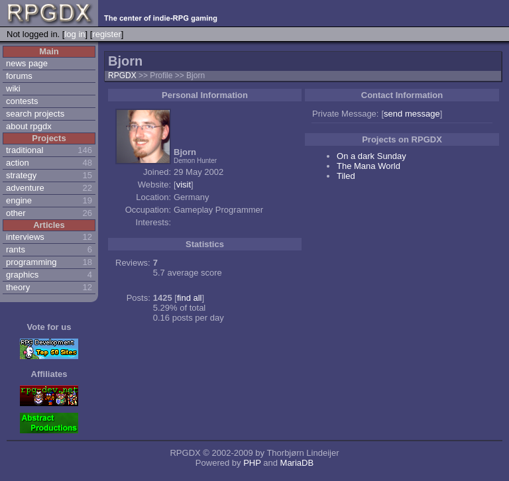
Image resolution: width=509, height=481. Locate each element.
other (16, 213)
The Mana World (368, 166)
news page (27, 63)
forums (19, 76)
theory (18, 287)
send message (412, 114)
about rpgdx (29, 126)
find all (189, 298)
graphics (22, 275)
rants (15, 249)
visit (183, 184)
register (106, 34)
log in (74, 34)
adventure (25, 188)
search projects (35, 114)
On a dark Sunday (371, 156)
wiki (13, 88)
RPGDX (122, 75)
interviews (25, 237)
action (17, 163)
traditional (24, 150)
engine (19, 200)
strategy (21, 175)
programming (31, 262)
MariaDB (297, 463)
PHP (252, 463)
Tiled (346, 176)
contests (22, 101)
